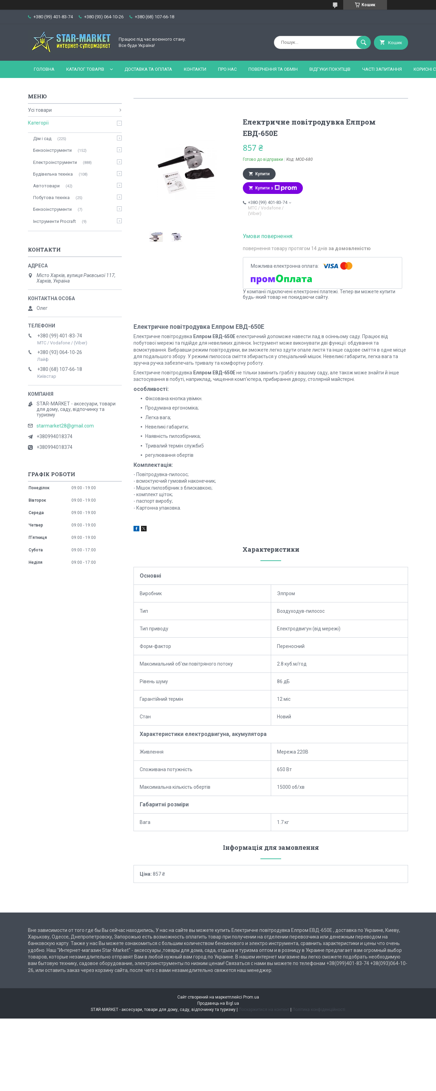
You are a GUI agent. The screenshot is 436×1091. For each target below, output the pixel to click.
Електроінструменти (55, 162)
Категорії (38, 123)
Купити (262, 173)
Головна (44, 69)
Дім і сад (42, 138)
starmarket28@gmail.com (65, 426)
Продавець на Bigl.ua (218, 1003)
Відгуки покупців (329, 69)
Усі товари (40, 110)
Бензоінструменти (52, 150)
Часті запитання (382, 69)
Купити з (276, 188)
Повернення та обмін (273, 69)
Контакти (195, 69)
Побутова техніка (51, 197)
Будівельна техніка (53, 174)
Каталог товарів (85, 69)
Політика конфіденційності (319, 1009)
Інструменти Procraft (54, 221)
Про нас (227, 69)
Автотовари (46, 185)
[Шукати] (363, 42)
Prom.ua (251, 997)
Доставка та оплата (148, 69)
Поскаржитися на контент (264, 1009)
